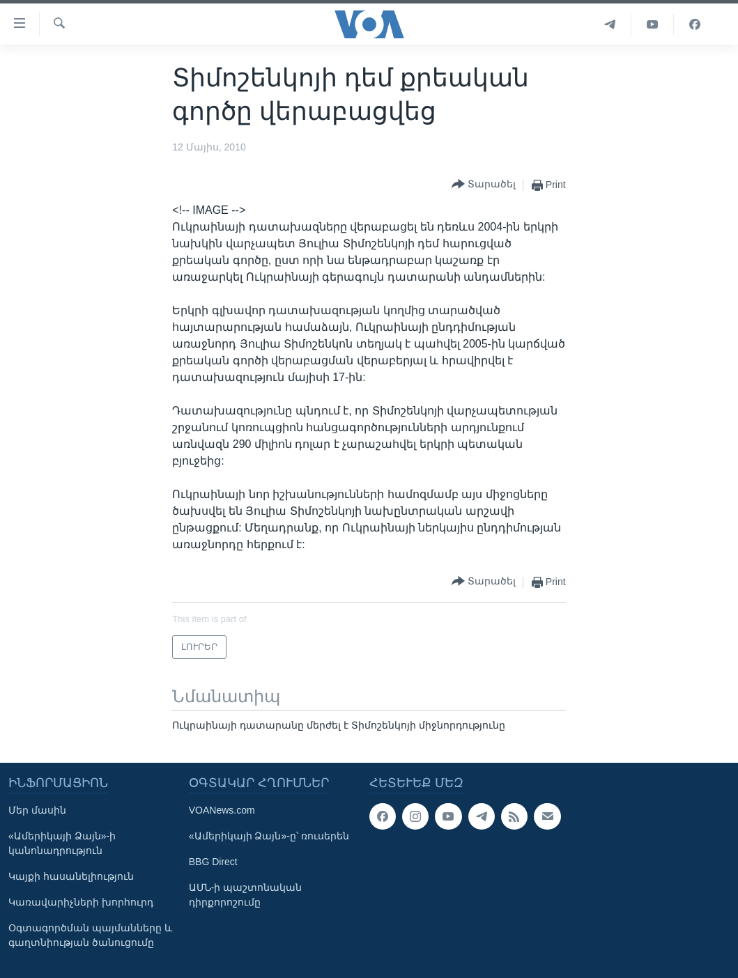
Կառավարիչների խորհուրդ (80, 902)
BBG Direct (213, 861)
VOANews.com (222, 810)
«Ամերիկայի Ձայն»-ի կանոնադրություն (62, 843)
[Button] (484, 185)
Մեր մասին (37, 810)
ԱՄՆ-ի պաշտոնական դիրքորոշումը (245, 895)
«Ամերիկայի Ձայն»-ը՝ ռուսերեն (269, 835)
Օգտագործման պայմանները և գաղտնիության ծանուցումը (90, 935)
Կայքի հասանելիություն (71, 876)
